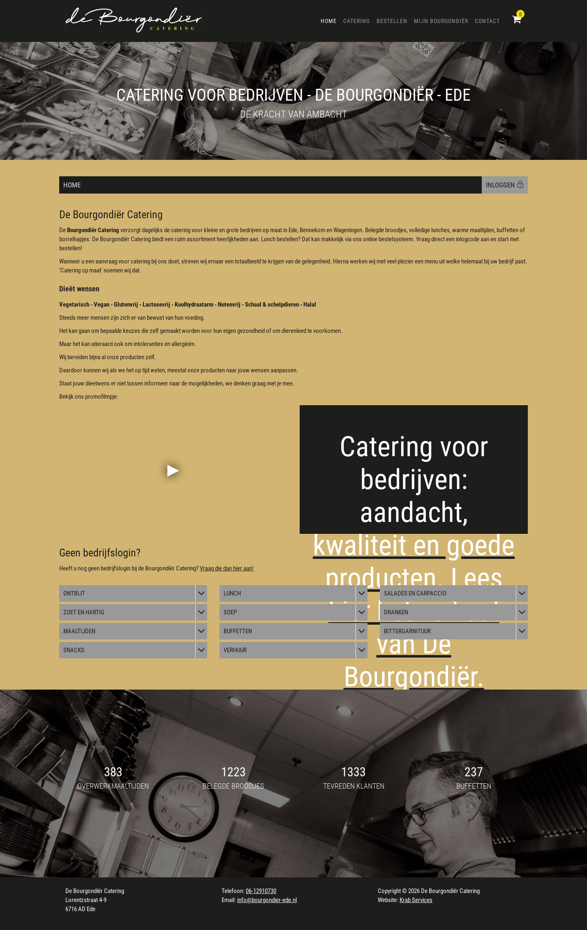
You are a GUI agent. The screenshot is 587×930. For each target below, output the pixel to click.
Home (329, 21)
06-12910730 (261, 891)
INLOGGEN (505, 185)
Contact (487, 21)
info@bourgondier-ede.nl (267, 900)
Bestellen (392, 21)
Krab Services (416, 900)
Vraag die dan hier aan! (227, 568)
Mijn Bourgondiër (441, 21)
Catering (356, 21)
